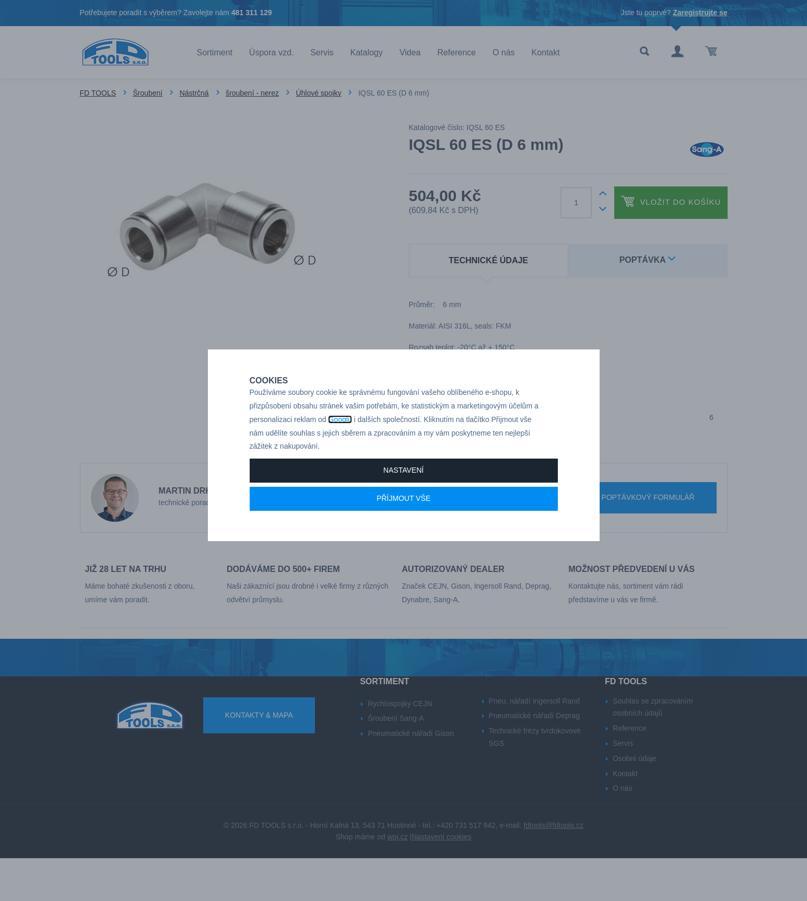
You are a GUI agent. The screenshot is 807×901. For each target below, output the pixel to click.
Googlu (340, 456)
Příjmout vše (403, 535)
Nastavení (403, 506)
